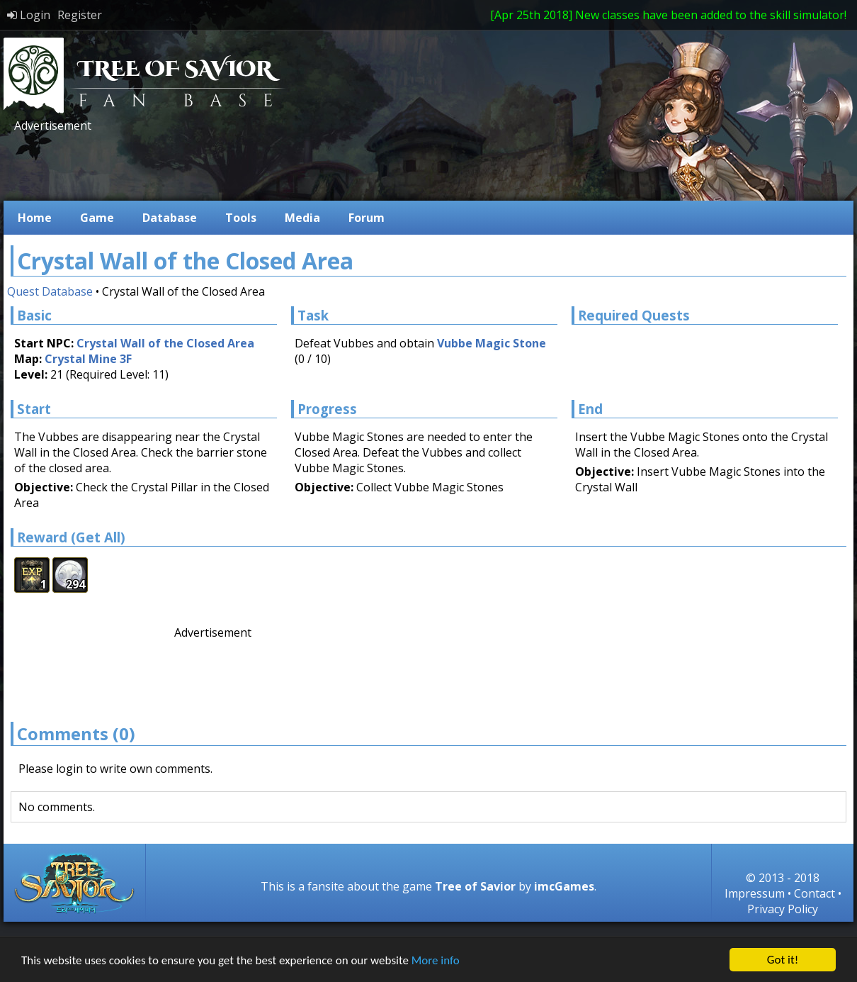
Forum (366, 217)
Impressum (755, 893)
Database (169, 217)
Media (302, 217)
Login (28, 15)
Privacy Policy (782, 909)
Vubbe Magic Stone (491, 343)
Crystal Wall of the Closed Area (165, 343)
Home (35, 217)
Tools (240, 217)
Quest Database (50, 291)
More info (436, 960)
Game (97, 217)
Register (79, 15)
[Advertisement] (268, 165)
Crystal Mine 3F (88, 359)
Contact (814, 893)
